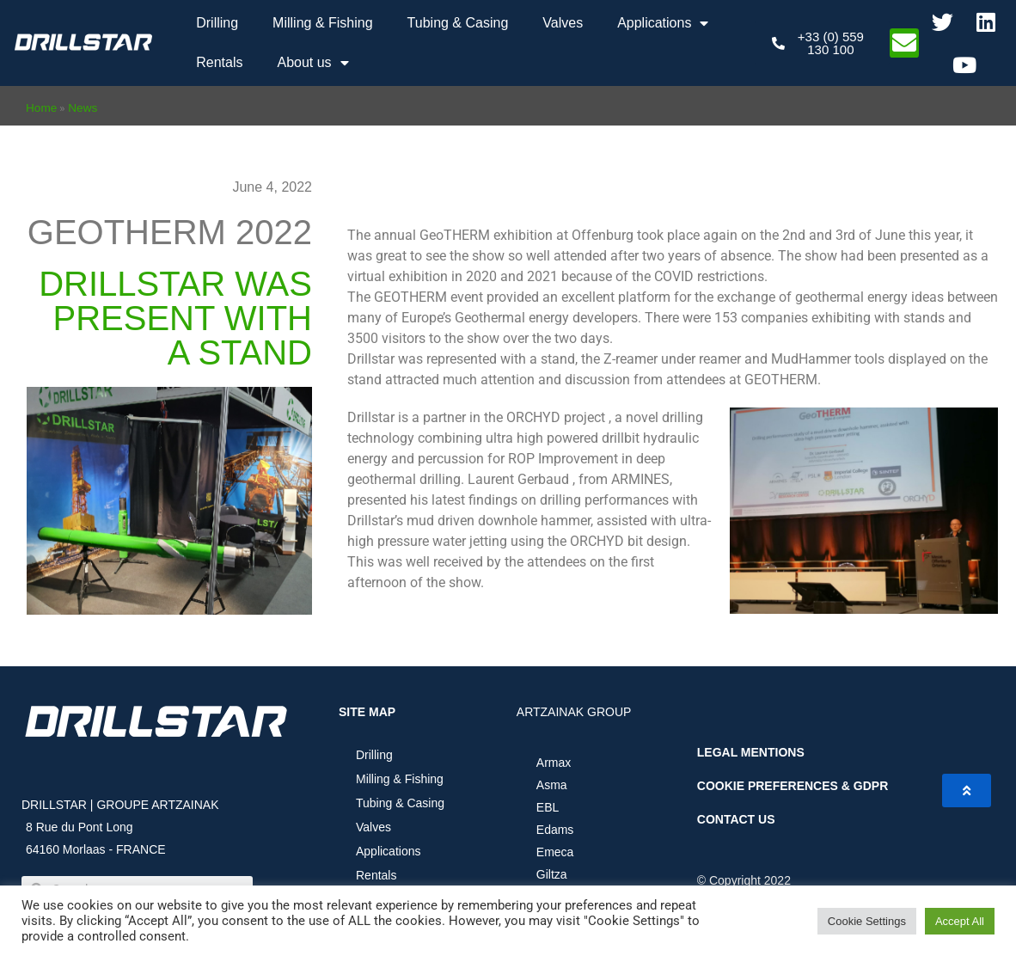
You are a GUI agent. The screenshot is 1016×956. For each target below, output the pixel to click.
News (82, 107)
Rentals (219, 62)
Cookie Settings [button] (867, 921)
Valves (562, 22)
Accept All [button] (959, 921)
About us (312, 62)
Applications (662, 23)
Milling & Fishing (322, 22)
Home (41, 107)
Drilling (217, 22)
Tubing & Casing (458, 22)
